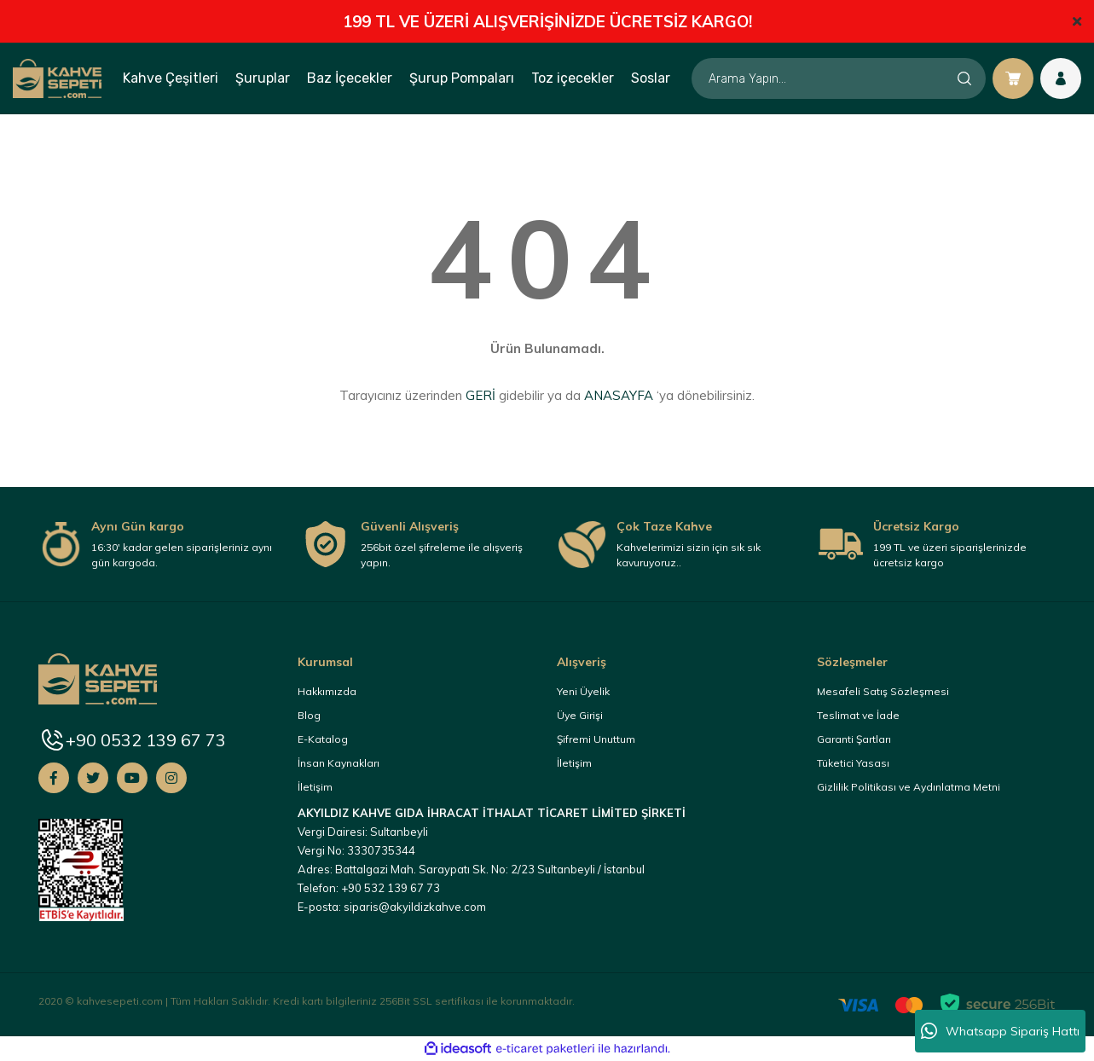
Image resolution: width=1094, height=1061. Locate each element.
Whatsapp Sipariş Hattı (1000, 1031)
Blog (309, 715)
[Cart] (1013, 78)
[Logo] (57, 78)
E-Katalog (323, 739)
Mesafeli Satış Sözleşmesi (883, 691)
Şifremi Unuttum (596, 739)
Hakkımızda (327, 691)
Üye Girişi (580, 715)
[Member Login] (1060, 78)
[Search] (839, 78)
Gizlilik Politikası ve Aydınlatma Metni (908, 786)
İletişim (315, 786)
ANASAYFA (618, 395)
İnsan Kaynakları (338, 763)
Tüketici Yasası (853, 763)
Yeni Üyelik (583, 691)
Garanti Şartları (854, 739)
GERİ (480, 395)
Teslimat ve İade (858, 715)
